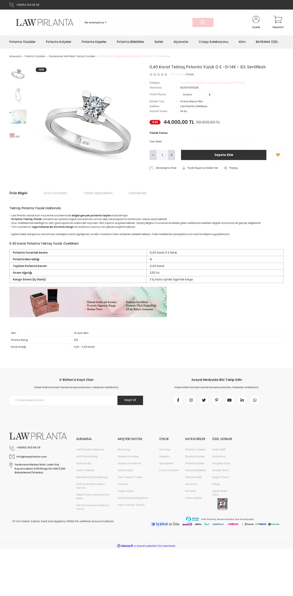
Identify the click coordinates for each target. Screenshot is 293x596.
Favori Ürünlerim (169, 471)
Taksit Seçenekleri (98, 193)
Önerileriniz (137, 193)
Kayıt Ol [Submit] (130, 400)
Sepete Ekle (223, 155)
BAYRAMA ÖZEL (236, 83)
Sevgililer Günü (221, 464)
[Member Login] (256, 23)
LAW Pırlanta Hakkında (90, 450)
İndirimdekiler (193, 498)
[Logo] (41, 22)
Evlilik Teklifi (219, 450)
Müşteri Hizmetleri (128, 457)
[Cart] (278, 23)
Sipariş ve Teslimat (129, 464)
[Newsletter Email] (76, 401)
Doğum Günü (220, 477)
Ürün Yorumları (55, 193)
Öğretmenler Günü (219, 493)
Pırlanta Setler (193, 477)
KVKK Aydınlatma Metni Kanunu (90, 486)
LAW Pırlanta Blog (87, 457)
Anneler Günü (220, 471)
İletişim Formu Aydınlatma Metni (92, 497)
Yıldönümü (219, 457)
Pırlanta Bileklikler (195, 471)
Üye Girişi (164, 450)
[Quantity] (162, 155)
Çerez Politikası (85, 471)
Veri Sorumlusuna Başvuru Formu (92, 507)
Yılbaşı (216, 484)
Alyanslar (191, 484)
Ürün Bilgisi (18, 193)
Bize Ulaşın (124, 450)
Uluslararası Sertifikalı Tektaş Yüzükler (203, 83)
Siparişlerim (166, 464)
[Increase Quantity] (171, 155)
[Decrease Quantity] (153, 155)
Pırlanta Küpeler (194, 464)
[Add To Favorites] (278, 155)
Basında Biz (83, 464)
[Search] (146, 22)
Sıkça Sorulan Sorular (131, 505)
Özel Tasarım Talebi (130, 477)
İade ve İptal (125, 471)
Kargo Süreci (126, 491)
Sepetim (164, 457)
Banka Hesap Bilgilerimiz (133, 498)
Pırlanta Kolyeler (195, 457)
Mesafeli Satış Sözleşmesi (92, 477)
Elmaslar (190, 491)
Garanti (122, 484)
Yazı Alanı (156, 142)
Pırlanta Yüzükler (195, 450)
